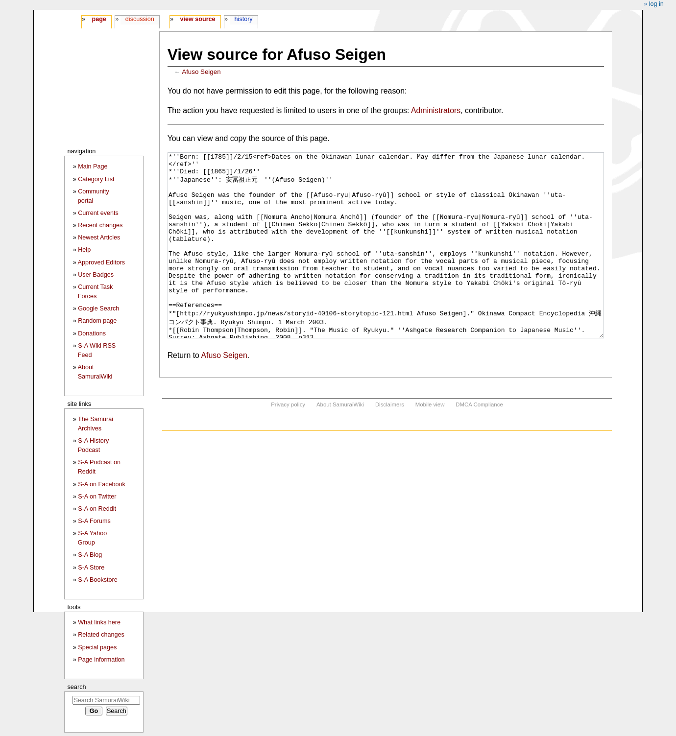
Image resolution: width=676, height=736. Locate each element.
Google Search (98, 308)
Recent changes (100, 225)
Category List (96, 179)
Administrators (435, 110)
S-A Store (91, 567)
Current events (98, 213)
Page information (101, 659)
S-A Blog (90, 554)
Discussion (139, 19)
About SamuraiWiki (340, 441)
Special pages (97, 647)
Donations (92, 333)
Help (84, 249)
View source (198, 19)
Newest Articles (99, 237)
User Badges (96, 274)
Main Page (92, 166)
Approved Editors (101, 262)
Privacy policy (288, 441)
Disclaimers (389, 441)
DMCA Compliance (479, 441)
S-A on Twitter (97, 496)
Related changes (101, 634)
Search (76, 686)
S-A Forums (94, 521)
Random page (97, 320)
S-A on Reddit (97, 508)
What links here (99, 622)
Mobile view (430, 441)
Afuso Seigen (201, 71)
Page (99, 19)
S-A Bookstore (98, 579)
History (244, 19)
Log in (656, 3)
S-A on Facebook (101, 484)
